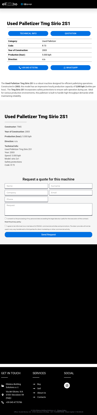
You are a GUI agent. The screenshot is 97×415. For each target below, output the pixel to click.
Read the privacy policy (13, 222)
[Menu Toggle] (25, 4)
